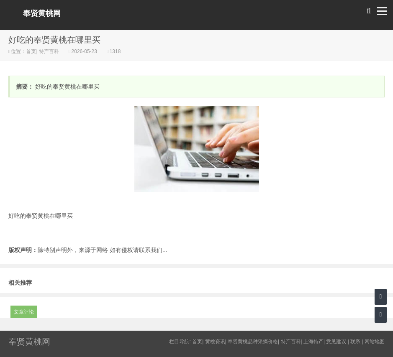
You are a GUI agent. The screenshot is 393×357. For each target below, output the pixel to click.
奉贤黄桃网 (42, 13)
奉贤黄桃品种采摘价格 (253, 341)
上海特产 (313, 341)
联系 (355, 341)
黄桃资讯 (215, 341)
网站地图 (375, 341)
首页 (31, 51)
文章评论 (24, 312)
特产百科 (49, 51)
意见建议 (336, 341)
